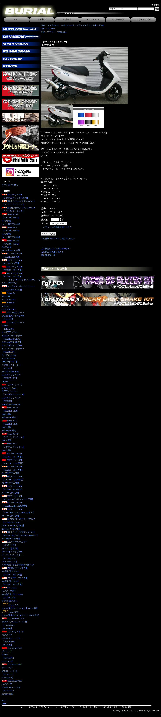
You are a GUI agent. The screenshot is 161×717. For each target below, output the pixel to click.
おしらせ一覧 (118, 19)
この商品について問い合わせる (55, 248)
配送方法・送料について (94, 707)
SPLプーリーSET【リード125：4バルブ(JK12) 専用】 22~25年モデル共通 (18, 512)
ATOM (5, 704)
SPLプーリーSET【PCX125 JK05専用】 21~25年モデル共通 (12, 489)
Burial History (93, 19)
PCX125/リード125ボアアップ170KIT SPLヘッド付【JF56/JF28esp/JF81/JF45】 (13, 638)
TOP (43, 25)
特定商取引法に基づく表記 (119, 707)
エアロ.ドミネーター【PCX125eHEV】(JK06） (11, 378)
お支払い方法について (71, 707)
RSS (3, 700)
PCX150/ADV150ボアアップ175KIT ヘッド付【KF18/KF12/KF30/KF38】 (12, 671)
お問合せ (33, 707)
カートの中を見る (10, 185)
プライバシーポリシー (49, 707)
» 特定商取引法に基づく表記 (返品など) (58, 239)
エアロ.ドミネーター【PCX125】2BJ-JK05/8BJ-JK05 (11, 368)
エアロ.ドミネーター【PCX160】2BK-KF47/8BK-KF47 (11, 401)
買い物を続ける (48, 255)
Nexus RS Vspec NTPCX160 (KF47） (9, 296)
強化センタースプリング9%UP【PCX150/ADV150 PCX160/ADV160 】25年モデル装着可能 (20, 535)
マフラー (51, 28)
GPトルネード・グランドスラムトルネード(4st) (82, 25)
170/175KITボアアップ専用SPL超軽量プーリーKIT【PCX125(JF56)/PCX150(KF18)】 (12, 594)
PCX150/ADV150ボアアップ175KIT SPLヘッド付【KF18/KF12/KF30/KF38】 (12, 687)
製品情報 (67, 19)
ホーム (24, 707)
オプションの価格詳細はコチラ (57, 227)
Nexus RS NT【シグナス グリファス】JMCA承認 (13, 437)
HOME (17, 19)
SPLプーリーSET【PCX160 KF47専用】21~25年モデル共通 (13, 469)
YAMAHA (62, 32)
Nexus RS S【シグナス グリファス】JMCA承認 (13, 446)
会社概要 (42, 19)
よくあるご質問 (143, 19)
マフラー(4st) (53, 25)
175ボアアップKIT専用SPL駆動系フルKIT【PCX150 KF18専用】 (15, 581)
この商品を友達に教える (52, 252)
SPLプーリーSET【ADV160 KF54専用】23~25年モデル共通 (13, 479)
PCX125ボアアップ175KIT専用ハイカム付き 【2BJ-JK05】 (13, 315)
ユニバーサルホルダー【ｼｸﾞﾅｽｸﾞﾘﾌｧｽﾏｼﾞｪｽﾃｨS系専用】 (14, 545)
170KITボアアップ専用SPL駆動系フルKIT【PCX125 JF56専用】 (15, 571)
